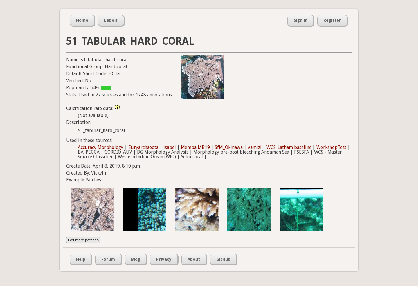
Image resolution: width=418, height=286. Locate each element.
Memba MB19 (195, 147)
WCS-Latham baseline (288, 147)
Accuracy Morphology (100, 147)
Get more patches (83, 240)
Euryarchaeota (143, 147)
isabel (169, 147)
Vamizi (255, 147)
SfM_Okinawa (229, 147)
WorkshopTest (331, 147)
